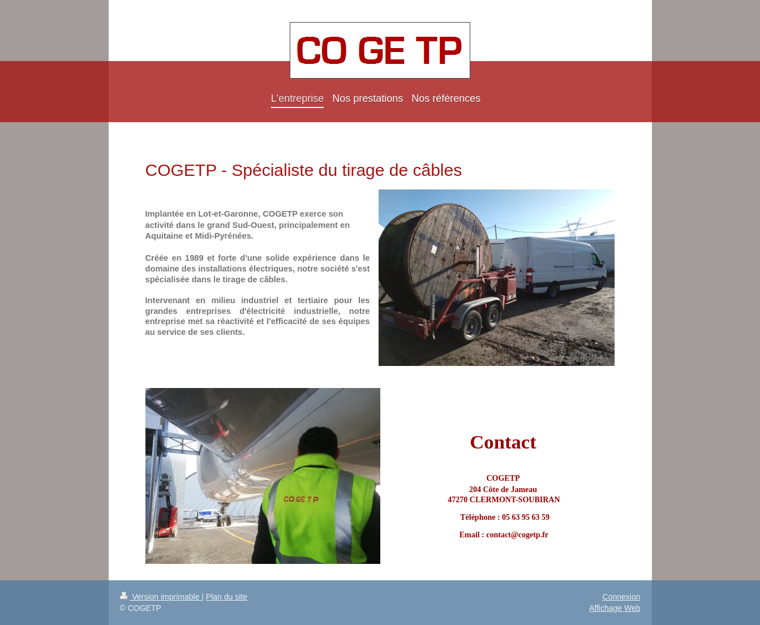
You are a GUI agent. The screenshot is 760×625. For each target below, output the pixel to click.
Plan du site (226, 596)
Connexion (622, 596)
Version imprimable (161, 596)
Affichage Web (615, 608)
